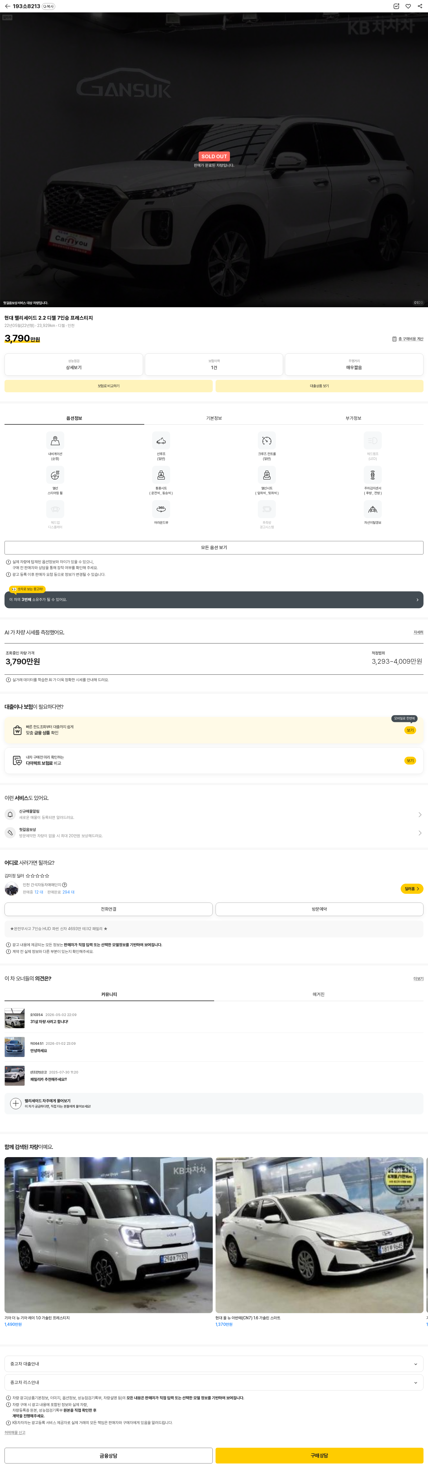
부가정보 (354, 418)
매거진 (319, 994)
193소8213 (34, 6)
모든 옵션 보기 (214, 547)
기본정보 (214, 418)
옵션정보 (74, 418)
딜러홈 (410, 888)
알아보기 (214, 730)
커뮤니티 (109, 994)
